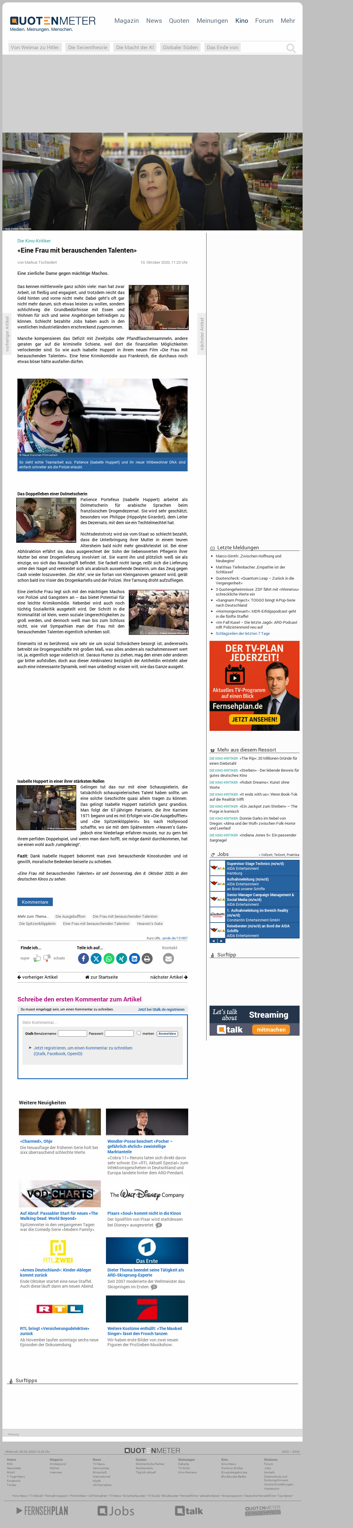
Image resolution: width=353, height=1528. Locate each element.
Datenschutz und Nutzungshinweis (276, 1478)
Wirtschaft (100, 1472)
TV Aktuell (36, 1496)
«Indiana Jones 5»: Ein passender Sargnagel (253, 837)
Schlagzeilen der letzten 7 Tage (243, 633)
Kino (241, 20)
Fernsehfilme (189, 1496)
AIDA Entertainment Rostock (252, 899)
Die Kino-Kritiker (232, 1468)
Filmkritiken (78, 1496)
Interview (56, 1472)
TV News (115, 1496)
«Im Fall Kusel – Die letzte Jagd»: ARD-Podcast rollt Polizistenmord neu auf (256, 625)
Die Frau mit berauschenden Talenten (125, 916)
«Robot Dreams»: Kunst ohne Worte (249, 785)
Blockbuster (170, 1496)
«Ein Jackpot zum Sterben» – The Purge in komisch (253, 809)
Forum (264, 20)
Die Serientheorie (87, 47)
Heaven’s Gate (150, 923)
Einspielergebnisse (234, 1472)
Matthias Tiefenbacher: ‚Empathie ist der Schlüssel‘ (250, 569)
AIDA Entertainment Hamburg (247, 867)
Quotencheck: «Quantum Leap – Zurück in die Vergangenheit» (255, 580)
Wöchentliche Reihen (150, 1464)
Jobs (267, 1468)
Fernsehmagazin (56, 1496)
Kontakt (269, 1472)
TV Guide (154, 1496)
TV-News (99, 1464)
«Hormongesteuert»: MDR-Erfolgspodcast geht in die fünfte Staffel (256, 613)
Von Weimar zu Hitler (35, 47)
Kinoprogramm (232, 1496)
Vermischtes (101, 1468)
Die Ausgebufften (70, 916)
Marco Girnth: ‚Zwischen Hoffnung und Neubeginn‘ (248, 558)
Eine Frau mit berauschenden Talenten (96, 923)
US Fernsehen (98, 1496)
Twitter (11, 1485)
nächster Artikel (169, 977)
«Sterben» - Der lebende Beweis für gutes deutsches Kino (254, 773)
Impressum (271, 1488)
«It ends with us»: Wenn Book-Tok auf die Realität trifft (253, 797)
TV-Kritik (184, 1468)
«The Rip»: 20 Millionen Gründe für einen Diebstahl (253, 760)
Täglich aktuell (146, 1472)
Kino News (20, 1496)
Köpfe (97, 1481)
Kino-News (228, 1464)
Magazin (126, 20)
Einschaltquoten (134, 1496)
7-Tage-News (16, 1476)
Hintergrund (58, 1464)
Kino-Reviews (187, 1472)
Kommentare (35, 902)
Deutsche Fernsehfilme (260, 1496)
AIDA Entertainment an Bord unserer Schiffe (239, 883)
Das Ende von (222, 47)
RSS (10, 1464)
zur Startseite (101, 977)
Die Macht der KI (135, 47)
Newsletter (14, 1468)
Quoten (179, 20)
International (101, 1476)
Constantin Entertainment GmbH (249, 914)
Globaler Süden (180, 47)
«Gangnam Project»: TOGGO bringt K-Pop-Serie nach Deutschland (255, 602)
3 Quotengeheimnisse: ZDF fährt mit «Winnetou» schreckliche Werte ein (257, 592)
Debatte (183, 1464)
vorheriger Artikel (37, 977)
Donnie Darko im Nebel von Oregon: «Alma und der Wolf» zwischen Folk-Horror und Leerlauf (252, 823)
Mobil (11, 1472)
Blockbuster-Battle (233, 1476)
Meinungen (212, 20)
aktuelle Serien (210, 1496)
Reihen (54, 1468)
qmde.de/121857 (175, 938)
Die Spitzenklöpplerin (37, 923)
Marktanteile (144, 1468)
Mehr (288, 20)
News (154, 20)
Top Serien (285, 1496)
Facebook (13, 1481)
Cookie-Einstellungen (278, 1484)
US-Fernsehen (102, 1485)
